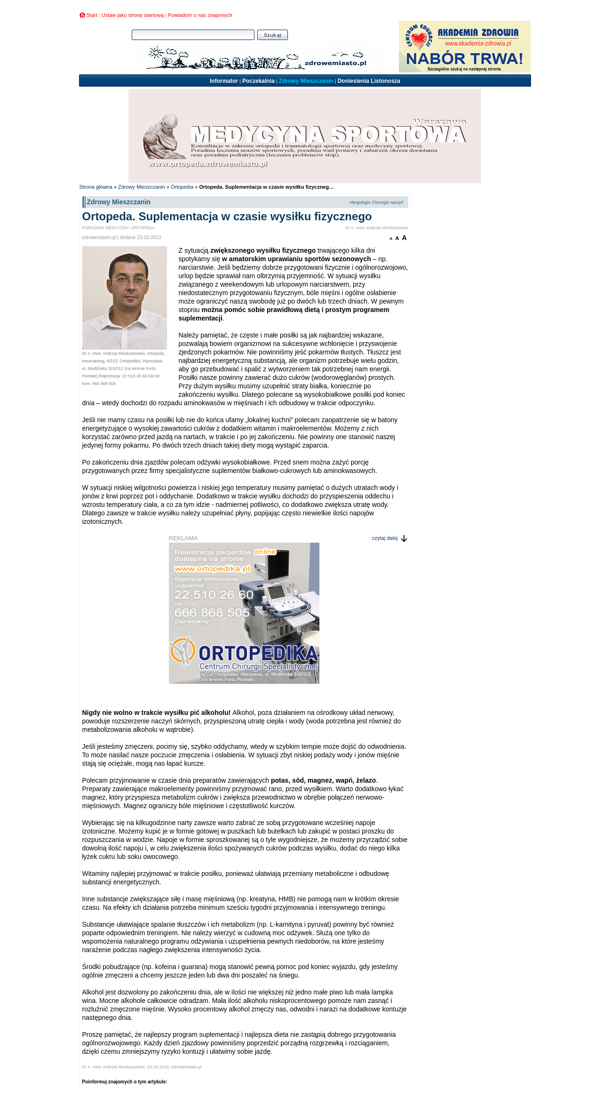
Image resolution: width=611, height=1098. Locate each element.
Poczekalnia (258, 81)
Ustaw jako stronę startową (133, 15)
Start (92, 15)
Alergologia (359, 202)
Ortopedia (182, 187)
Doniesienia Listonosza (369, 81)
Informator (224, 81)
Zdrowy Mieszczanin (306, 81)
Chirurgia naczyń (388, 202)
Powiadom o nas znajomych (200, 15)
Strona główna (95, 187)
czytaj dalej (384, 538)
